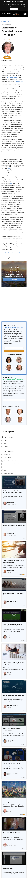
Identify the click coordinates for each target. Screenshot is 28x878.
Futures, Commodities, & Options (11, 460)
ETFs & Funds (7, 454)
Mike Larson (10, 570)
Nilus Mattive (11, 673)
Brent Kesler (10, 844)
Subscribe (14, 351)
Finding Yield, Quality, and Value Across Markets (12, 729)
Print (9, 21)
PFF (11, 184)
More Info (14, 9)
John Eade (10, 810)
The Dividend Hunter (11, 77)
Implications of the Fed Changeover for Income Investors (13, 594)
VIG (24, 677)
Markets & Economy (8, 467)
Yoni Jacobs (10, 740)
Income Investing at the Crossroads (13, 695)
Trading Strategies (8, 473)
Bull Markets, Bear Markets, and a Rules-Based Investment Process (12, 491)
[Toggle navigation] (25, 14)
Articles (5, 440)
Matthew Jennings (12, 773)
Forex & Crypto (7, 457)
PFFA (9, 39)
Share (3, 21)
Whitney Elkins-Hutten (13, 636)
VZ (24, 574)
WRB (24, 814)
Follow (7, 57)
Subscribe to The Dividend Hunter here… (11, 253)
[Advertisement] (14, 304)
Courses (6, 446)
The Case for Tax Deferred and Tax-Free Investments (13, 867)
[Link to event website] (14, 274)
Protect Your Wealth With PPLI (11, 763)
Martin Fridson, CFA (12, 601)
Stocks (5, 470)
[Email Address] (14, 348)
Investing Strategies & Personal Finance (13, 464)
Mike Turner (10, 502)
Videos (5, 443)
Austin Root (10, 533)
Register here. (19, 81)
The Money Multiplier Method (11, 832)
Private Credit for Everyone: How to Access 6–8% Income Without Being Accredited (13, 625)
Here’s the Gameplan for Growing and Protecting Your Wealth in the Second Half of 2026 (14, 526)
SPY (23, 574)
